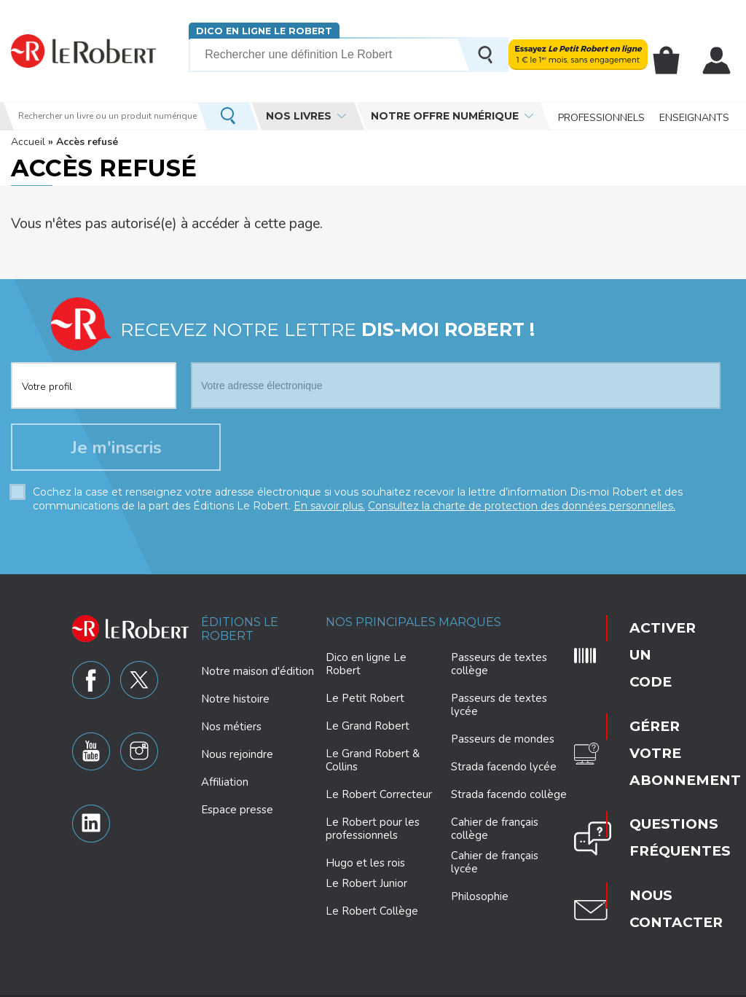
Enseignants (694, 116)
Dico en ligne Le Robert (263, 31)
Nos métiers (231, 731)
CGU (629, 983)
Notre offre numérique (445, 115)
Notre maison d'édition (257, 675)
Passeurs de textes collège (499, 668)
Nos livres (298, 115)
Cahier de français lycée (494, 866)
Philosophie (480, 901)
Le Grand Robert (367, 730)
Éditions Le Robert (239, 632)
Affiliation (224, 786)
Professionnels (601, 116)
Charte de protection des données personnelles (244, 983)
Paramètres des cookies (409, 983)
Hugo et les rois (365, 867)
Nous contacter (649, 770)
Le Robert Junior (366, 888)
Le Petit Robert (365, 702)
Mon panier (671, 60)
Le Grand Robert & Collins (373, 764)
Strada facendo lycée (504, 771)
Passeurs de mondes (502, 743)
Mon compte (718, 60)
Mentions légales (509, 983)
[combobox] (93, 374)
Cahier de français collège (494, 833)
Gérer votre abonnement (653, 679)
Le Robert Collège (372, 915)
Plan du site (582, 983)
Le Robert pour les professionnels (373, 833)
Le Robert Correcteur (379, 798)
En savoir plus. (329, 510)
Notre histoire (235, 703)
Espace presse (237, 814)
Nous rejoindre (237, 758)
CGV (661, 983)
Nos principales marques (413, 626)
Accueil (28, 142)
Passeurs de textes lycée (499, 709)
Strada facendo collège (509, 798)
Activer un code (640, 630)
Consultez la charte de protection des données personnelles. (521, 510)
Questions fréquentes (651, 726)
